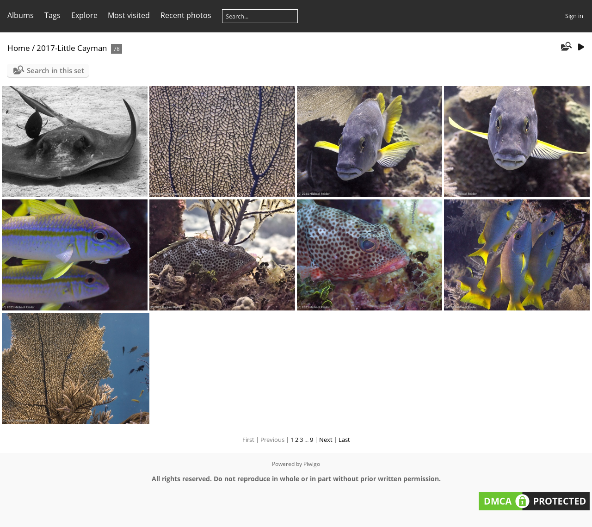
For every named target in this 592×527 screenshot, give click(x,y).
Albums (20, 15)
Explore (84, 15)
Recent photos (185, 15)
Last (344, 439)
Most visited (129, 15)
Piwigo (311, 464)
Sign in (574, 16)
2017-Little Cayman (72, 48)
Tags (52, 15)
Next (326, 439)
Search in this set (55, 70)
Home (18, 48)
